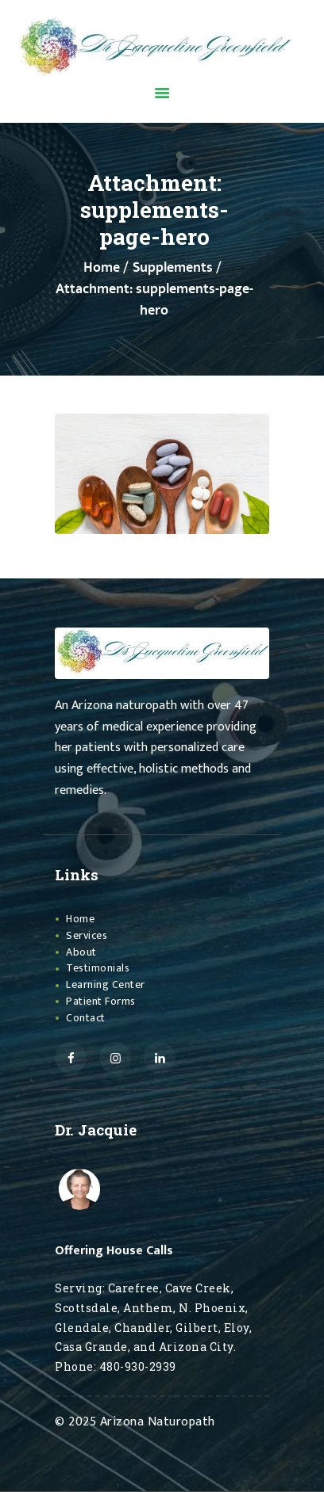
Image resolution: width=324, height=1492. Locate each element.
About (81, 952)
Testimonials (97, 968)
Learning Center (105, 984)
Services (86, 935)
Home (101, 268)
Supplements (173, 268)
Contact (86, 1018)
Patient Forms (101, 1001)
